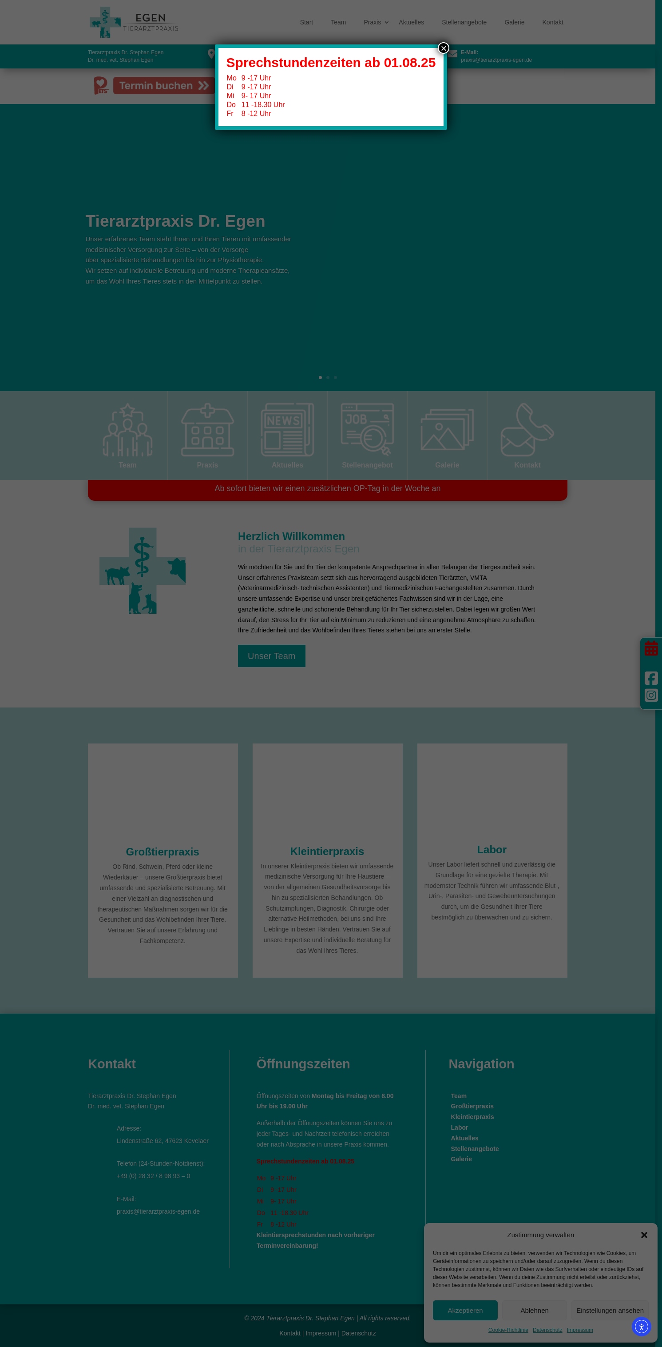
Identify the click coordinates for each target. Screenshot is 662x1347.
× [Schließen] (443, 48)
